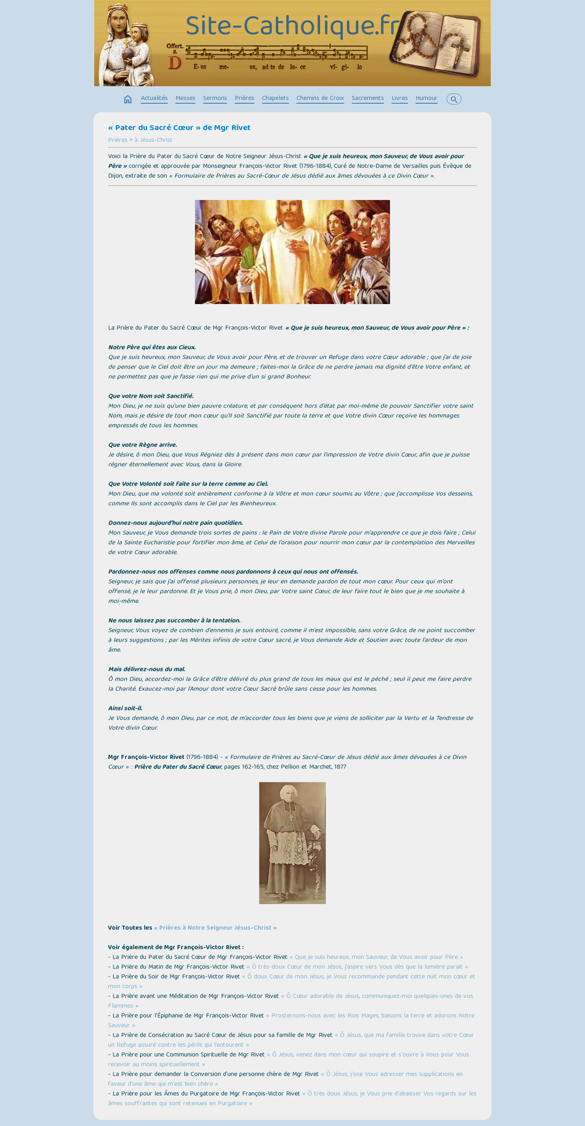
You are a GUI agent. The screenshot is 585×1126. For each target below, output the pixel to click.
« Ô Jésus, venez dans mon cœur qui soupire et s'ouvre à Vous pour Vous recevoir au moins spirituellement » (288, 1060)
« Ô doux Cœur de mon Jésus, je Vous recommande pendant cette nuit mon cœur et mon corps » (291, 982)
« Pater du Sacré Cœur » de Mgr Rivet (179, 128)
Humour (427, 98)
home (128, 99)
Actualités (154, 98)
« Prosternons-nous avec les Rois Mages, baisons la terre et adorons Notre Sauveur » (291, 1021)
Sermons (215, 98)
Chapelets (275, 98)
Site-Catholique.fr (292, 28)
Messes (185, 98)
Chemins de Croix (320, 98)
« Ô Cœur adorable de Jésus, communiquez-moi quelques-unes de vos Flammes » (290, 1001)
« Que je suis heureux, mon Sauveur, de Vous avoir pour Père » (376, 957)
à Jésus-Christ (153, 140)
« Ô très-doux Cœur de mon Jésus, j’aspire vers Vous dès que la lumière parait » (357, 967)
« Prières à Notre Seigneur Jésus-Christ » (215, 928)
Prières (244, 98)
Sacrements (368, 98)
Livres (400, 98)
